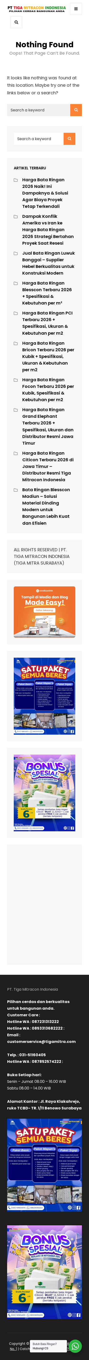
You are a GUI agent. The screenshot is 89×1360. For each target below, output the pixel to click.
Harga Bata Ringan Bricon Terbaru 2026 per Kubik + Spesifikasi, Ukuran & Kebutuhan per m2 (48, 356)
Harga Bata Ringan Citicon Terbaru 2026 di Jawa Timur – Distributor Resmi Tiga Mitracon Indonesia (48, 466)
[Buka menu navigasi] (76, 9)
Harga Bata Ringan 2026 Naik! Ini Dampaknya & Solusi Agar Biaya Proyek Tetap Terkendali (45, 193)
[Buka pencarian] (16, 22)
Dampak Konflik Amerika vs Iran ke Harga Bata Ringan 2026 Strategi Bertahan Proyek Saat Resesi (48, 229)
